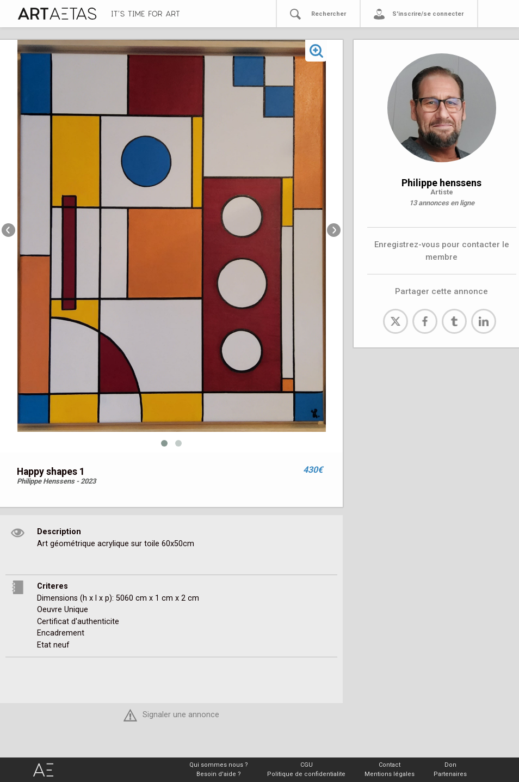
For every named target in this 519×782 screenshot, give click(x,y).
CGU (306, 764)
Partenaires (450, 774)
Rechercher (328, 13)
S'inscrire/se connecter (428, 13)
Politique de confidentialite (306, 774)
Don (450, 764)
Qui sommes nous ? (218, 764)
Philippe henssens (441, 183)
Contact (389, 764)
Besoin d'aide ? (218, 774)
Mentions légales (389, 774)
